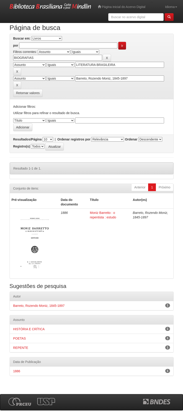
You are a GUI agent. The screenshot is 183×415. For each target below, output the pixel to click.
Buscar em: (22, 38)
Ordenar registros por (73, 139)
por (15, 45)
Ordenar (131, 139)
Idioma (171, 7)
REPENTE (20, 348)
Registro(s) (21, 146)
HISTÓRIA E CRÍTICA (29, 329)
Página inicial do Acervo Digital (121, 7)
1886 (16, 371)
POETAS (19, 338)
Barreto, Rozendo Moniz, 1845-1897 (39, 306)
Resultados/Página (27, 139)
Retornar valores (28, 93)
